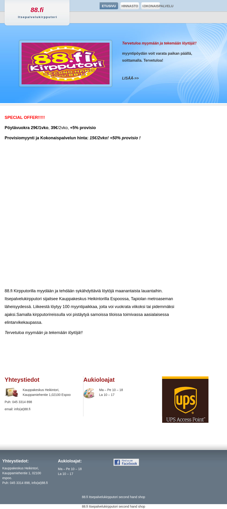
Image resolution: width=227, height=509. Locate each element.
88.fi (37, 9)
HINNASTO (129, 5)
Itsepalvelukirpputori (103, 497)
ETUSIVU (109, 6)
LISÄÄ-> (129, 78)
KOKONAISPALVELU (150, 5)
